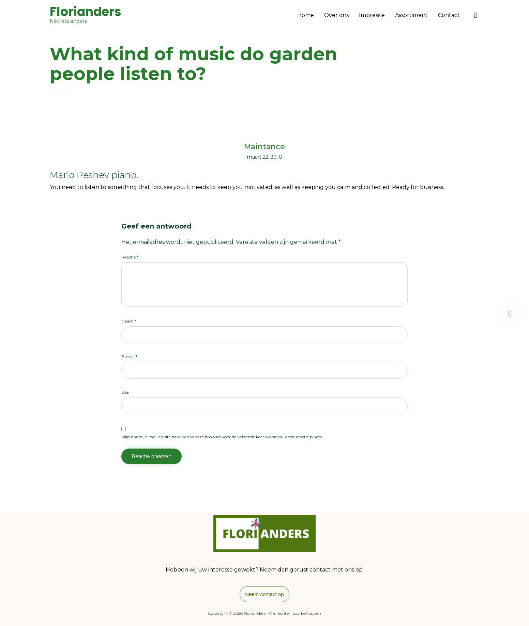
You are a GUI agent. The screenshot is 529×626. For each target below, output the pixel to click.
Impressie (372, 15)
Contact (449, 15)
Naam (128, 321)
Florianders (85, 12)
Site (125, 392)
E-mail (129, 356)
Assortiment (411, 15)
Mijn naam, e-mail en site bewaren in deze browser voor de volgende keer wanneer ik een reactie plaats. (222, 436)
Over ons (336, 15)
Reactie (129, 257)
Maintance (264, 146)
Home (305, 15)
